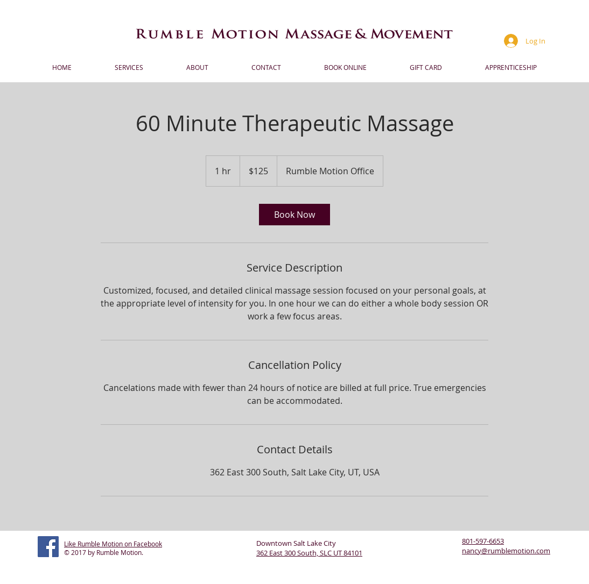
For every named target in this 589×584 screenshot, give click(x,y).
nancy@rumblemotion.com (506, 550)
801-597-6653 (483, 541)
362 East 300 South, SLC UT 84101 (309, 553)
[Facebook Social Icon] (48, 546)
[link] (294, 214)
